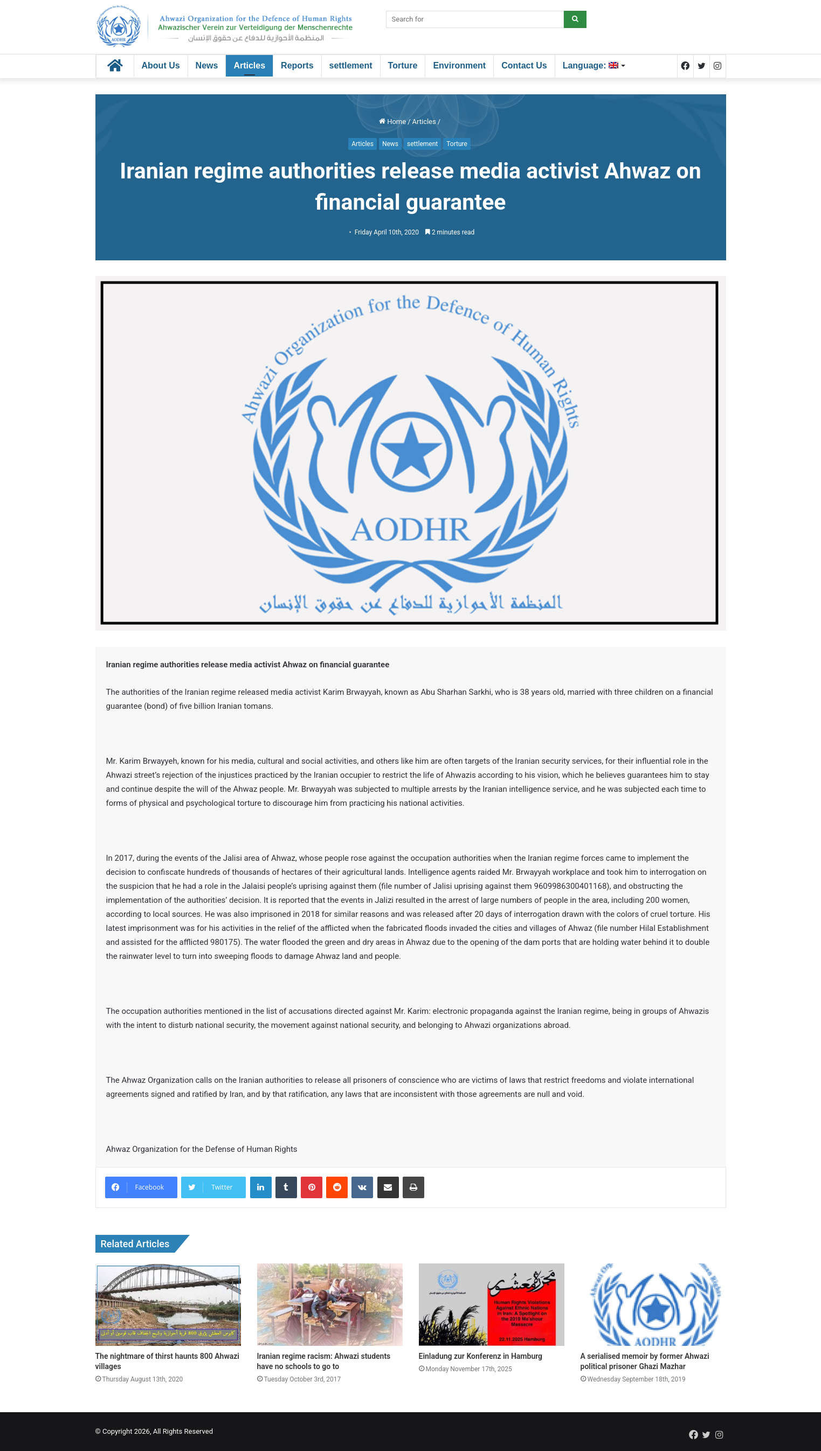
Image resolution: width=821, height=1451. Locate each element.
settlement (350, 65)
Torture (403, 65)
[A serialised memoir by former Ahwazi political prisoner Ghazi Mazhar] (653, 1304)
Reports (297, 65)
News (207, 65)
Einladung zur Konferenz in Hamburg (481, 1356)
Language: (590, 65)
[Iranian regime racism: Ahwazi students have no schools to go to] (330, 1304)
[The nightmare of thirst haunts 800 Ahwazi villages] (168, 1304)
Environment (459, 65)
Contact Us (524, 65)
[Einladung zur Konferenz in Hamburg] (491, 1304)
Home (392, 122)
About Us (161, 65)
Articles (249, 65)
